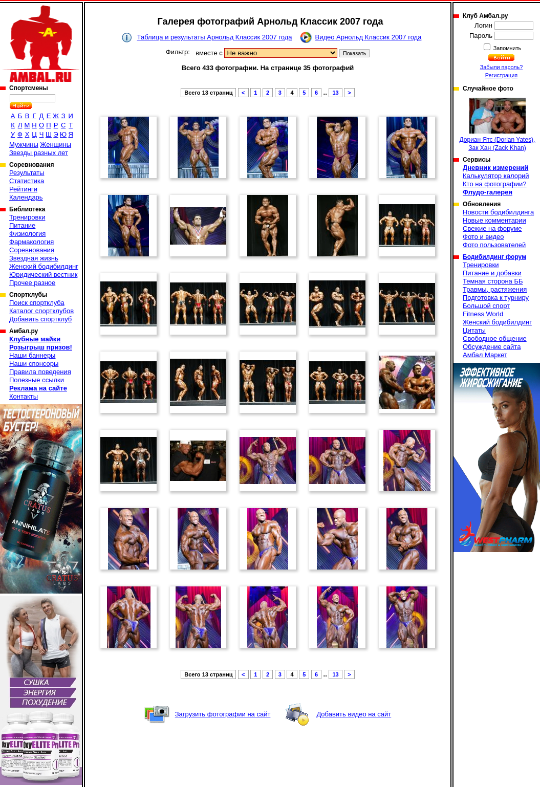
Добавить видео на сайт (353, 714)
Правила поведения (40, 372)
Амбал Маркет (485, 355)
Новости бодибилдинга (498, 212)
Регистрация (501, 75)
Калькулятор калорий (496, 176)
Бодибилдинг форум (494, 256)
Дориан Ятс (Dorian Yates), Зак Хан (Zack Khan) (497, 124)
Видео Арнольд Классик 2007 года (368, 37)
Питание (22, 225)
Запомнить (507, 48)
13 (335, 93)
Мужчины (23, 144)
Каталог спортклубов (41, 311)
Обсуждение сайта (492, 347)
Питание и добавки (492, 273)
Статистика (26, 181)
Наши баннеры (32, 355)
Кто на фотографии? (495, 184)
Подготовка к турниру (496, 297)
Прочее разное (32, 283)
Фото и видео (483, 237)
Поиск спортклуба (36, 303)
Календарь (26, 197)
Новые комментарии (494, 220)
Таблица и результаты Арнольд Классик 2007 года (214, 37)
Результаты (26, 173)
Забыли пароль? (501, 67)
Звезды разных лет (38, 153)
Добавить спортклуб (40, 319)
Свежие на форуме (492, 228)
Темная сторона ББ (493, 281)
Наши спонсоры (33, 363)
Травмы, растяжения (495, 289)
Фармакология (31, 242)
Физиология (27, 233)
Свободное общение (495, 338)
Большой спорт (486, 306)
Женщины (55, 144)
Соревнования (31, 250)
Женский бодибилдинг (43, 266)
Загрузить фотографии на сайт (223, 714)
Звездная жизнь (33, 258)
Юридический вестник (43, 274)
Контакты (23, 396)
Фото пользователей (494, 245)
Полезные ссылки (36, 380)
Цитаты (474, 330)
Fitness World (483, 314)
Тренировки (27, 217)
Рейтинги (23, 189)
